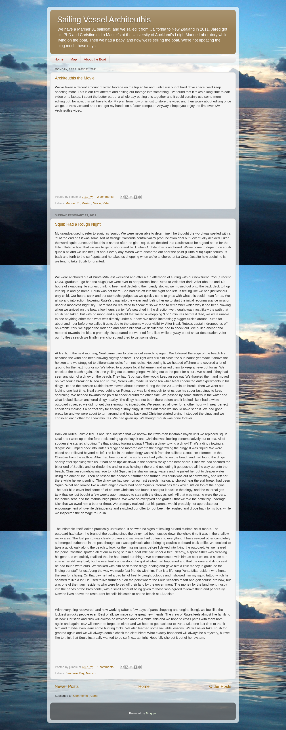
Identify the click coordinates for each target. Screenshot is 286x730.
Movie (97, 203)
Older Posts (220, 686)
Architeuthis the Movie (75, 78)
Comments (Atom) (85, 695)
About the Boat (95, 59)
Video (106, 203)
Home (59, 59)
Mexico (86, 203)
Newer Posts (67, 686)
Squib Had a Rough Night (78, 224)
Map (73, 59)
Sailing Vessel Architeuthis (104, 19)
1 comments (105, 667)
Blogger (151, 713)
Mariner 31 (72, 203)
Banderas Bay (74, 673)
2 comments (105, 196)
